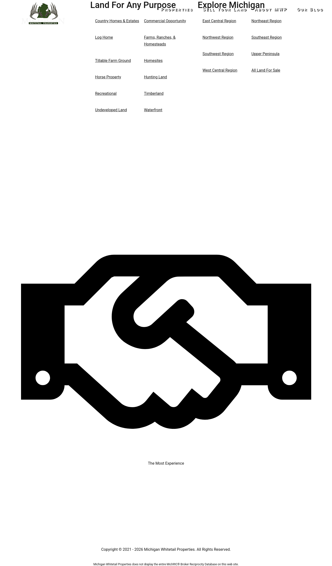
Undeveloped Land (111, 110)
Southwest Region (218, 54)
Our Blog (310, 9)
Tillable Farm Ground (113, 60)
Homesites (153, 60)
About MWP (273, 9)
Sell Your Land (227, 9)
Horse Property (108, 77)
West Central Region (220, 70)
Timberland (153, 93)
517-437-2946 (43, 33)
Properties (181, 9)
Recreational (106, 93)
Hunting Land (155, 77)
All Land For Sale (265, 70)
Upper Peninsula (265, 54)
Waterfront (153, 110)
